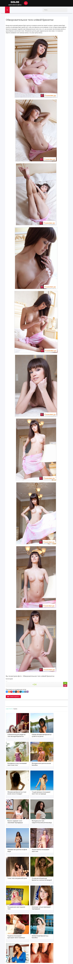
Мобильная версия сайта (33, 957)
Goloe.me (17, 3)
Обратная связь (10, 957)
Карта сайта (20, 957)
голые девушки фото (15, 960)
